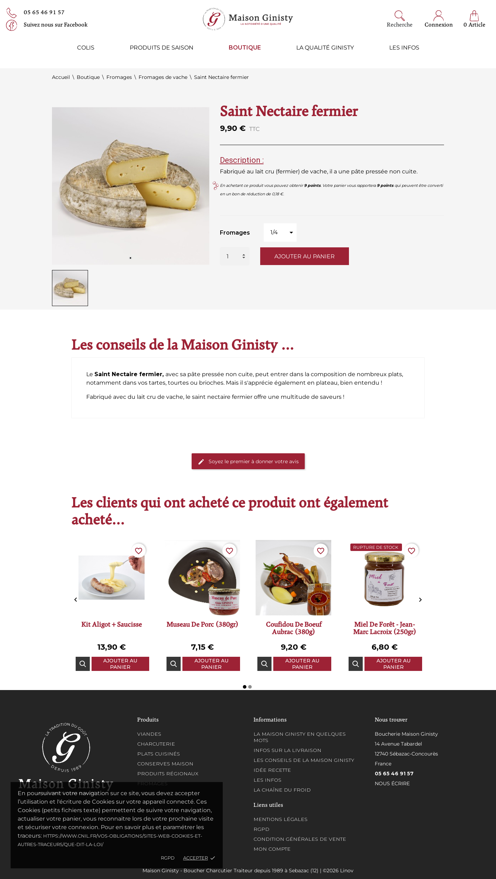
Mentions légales (280, 819)
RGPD (168, 858)
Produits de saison (161, 47)
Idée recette (272, 770)
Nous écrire (392, 783)
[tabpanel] (130, 186)
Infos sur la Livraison (287, 750)
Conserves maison (165, 763)
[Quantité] (235, 256)
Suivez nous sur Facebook (56, 25)
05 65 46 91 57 (44, 13)
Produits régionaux (167, 773)
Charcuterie (156, 744)
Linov (347, 870)
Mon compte (272, 849)
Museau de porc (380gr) (202, 625)
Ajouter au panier (304, 256)
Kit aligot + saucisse (111, 625)
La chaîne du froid (282, 790)
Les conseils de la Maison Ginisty (303, 760)
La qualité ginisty (325, 47)
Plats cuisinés (158, 754)
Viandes (149, 734)
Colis (85, 47)
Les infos (404, 47)
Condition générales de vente (299, 839)
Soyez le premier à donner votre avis (248, 461)
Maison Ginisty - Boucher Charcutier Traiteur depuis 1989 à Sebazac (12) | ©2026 (241, 870)
